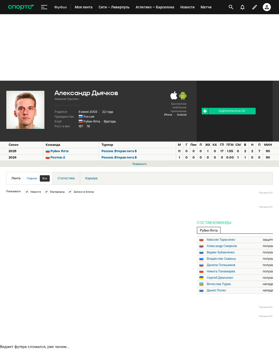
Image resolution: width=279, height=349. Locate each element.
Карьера (91, 178)
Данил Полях (216, 290)
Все (44, 178)
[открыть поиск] (231, 7)
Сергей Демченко (220, 278)
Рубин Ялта (91, 121)
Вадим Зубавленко (221, 252)
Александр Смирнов (222, 246)
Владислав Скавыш (221, 259)
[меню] (44, 7)
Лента (30, 178)
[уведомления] (242, 7)
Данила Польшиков (221, 265)
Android (181, 114)
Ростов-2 (57, 157)
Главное (32, 178)
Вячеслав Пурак (219, 284)
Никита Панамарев (221, 271)
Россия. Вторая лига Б (119, 151)
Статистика (66, 178)
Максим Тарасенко (221, 240)
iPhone (168, 114)
